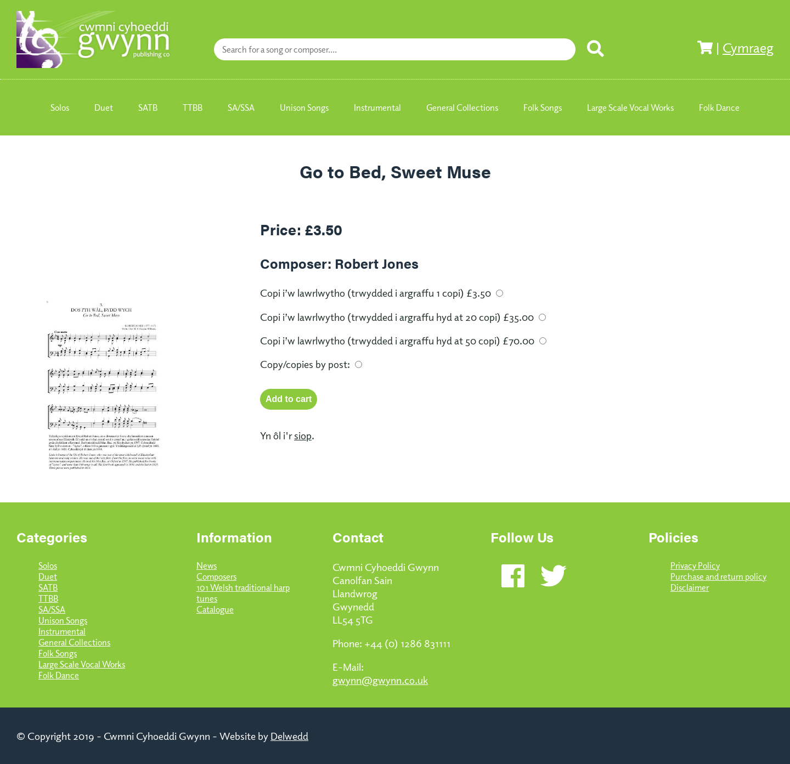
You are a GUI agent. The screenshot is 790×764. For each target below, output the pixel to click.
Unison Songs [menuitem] (304, 107)
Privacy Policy (695, 565)
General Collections (74, 642)
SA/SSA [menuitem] (241, 107)
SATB (48, 587)
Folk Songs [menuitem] (542, 107)
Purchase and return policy (718, 576)
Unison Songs (62, 620)
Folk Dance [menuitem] (719, 107)
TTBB (48, 598)
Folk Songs (57, 653)
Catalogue (215, 609)
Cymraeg (748, 47)
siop (303, 435)
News (206, 565)
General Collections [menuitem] (462, 107)
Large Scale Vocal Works (81, 664)
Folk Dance (58, 675)
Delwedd (289, 735)
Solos (47, 565)
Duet (47, 576)
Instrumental (62, 631)
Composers (216, 576)
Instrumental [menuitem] (377, 107)
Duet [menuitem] (103, 107)
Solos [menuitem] (59, 107)
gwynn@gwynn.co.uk (380, 679)
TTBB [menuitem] (192, 107)
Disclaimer (689, 587)
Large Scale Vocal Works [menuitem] (630, 107)
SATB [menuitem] (147, 107)
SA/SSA (51, 609)
